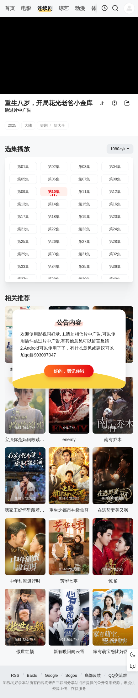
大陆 (28, 125)
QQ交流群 (118, 675)
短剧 (44, 125)
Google (51, 675)
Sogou (71, 675)
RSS (15, 675)
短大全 (59, 125)
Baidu (32, 675)
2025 (12, 125)
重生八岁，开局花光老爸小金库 (49, 103)
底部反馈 (93, 675)
